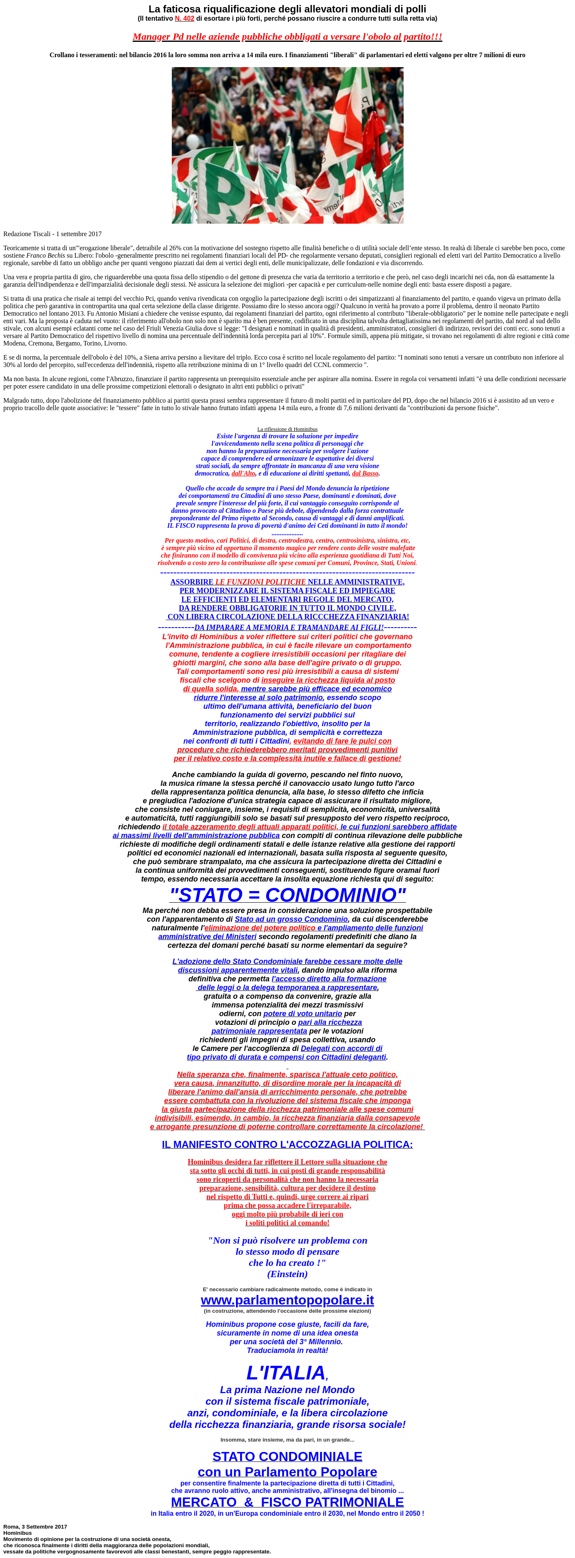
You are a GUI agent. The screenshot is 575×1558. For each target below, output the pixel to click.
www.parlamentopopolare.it (287, 1299)
